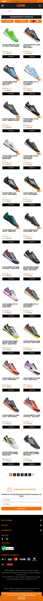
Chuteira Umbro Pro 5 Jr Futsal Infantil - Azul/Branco (30, 83)
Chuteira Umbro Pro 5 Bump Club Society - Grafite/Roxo (10, 267)
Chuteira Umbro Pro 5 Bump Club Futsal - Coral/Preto (31, 416)
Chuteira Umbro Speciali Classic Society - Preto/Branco (30, 120)
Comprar (11, 56)
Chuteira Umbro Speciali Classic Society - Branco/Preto (9, 157)
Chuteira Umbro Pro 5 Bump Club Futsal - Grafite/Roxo (31, 342)
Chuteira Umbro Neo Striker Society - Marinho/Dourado (11, 119)
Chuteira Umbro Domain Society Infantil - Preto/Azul (9, 83)
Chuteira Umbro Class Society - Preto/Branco (9, 193)
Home (4, 11)
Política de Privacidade (29, 595)
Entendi (21, 598)
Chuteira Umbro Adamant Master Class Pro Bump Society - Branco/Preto (10, 343)
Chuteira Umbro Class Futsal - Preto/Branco (30, 193)
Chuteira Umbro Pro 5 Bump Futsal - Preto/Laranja (10, 416)
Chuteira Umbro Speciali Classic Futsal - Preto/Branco (30, 157)
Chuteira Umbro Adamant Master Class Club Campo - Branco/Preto (10, 454)
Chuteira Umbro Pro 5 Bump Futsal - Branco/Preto (31, 379)
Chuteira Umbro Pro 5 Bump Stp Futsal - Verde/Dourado (10, 45)
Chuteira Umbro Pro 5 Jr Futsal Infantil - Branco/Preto (9, 305)
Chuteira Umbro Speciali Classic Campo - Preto (30, 230)
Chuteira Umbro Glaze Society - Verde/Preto (9, 230)
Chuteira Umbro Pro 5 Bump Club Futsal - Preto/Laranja (31, 46)
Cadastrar (21, 508)
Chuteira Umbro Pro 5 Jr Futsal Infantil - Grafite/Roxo (30, 305)
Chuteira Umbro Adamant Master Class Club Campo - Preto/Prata (31, 454)
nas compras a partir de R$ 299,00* (24, 1)
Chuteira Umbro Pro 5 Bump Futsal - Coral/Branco (10, 379)
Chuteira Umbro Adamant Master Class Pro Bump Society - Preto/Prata (31, 268)
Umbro (10, 11)
